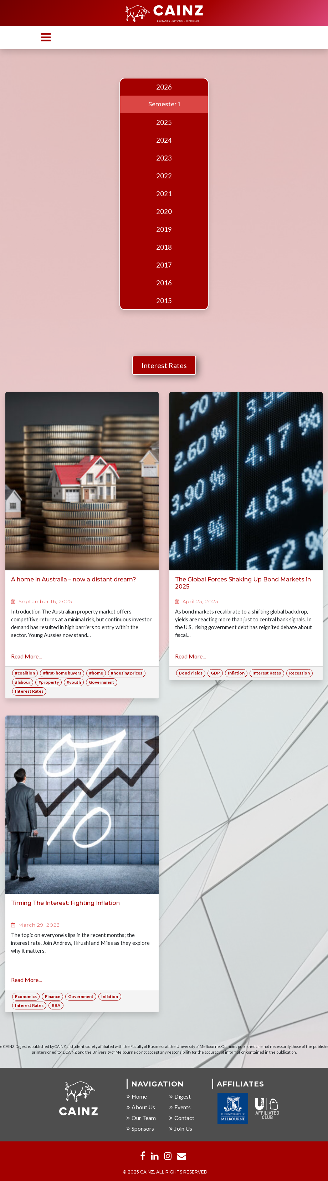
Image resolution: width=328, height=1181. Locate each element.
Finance (52, 996)
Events (180, 1107)
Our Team (141, 1118)
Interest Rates (164, 365)
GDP (215, 673)
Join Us (180, 1128)
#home (96, 673)
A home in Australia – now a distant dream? (73, 579)
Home (137, 1096)
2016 (164, 283)
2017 (164, 265)
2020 (164, 211)
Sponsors (140, 1128)
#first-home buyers (62, 673)
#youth (74, 682)
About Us (141, 1107)
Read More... (26, 656)
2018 (164, 247)
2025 (164, 122)
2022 (164, 176)
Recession (299, 673)
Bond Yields (191, 673)
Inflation (236, 673)
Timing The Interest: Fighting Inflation (65, 903)
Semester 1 (164, 104)
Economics (26, 996)
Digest (180, 1096)
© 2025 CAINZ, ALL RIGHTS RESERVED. (166, 1172)
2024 (164, 140)
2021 (164, 194)
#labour (22, 682)
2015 (164, 301)
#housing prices (126, 673)
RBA (56, 1005)
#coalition (25, 673)
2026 (164, 87)
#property (49, 682)
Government (101, 682)
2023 (164, 158)
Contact (181, 1118)
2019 (164, 229)
